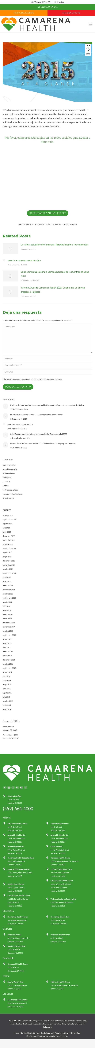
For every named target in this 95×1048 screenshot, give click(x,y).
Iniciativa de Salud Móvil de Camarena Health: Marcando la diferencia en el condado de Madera (47, 405)
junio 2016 (7, 705)
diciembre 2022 (9, 536)
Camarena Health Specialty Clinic (21, 858)
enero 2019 (7, 656)
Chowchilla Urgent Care (60, 917)
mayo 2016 (7, 709)
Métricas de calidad (10, 490)
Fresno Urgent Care (15, 982)
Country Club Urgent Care (61, 869)
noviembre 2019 (9, 627)
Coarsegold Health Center (18, 964)
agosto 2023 (7, 524)
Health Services (33, 1033)
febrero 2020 (8, 614)
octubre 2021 (8, 569)
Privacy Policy (75, 1033)
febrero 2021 (8, 585)
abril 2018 (6, 689)
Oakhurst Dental (14, 935)
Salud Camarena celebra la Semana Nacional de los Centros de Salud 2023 (55, 274)
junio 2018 (7, 680)
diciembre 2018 (9, 660)
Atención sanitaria (10, 469)
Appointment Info (61, 1033)
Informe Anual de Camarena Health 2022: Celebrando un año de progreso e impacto (53, 289)
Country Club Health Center (19, 869)
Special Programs (47, 1033)
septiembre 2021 (9, 573)
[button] (90, 24)
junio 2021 (7, 577)
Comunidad (7, 477)
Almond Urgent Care (16, 846)
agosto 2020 (7, 602)
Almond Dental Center (16, 835)
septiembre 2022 (9, 548)
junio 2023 (7, 532)
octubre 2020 (8, 594)
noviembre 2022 (9, 540)
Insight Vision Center (16, 884)
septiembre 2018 (9, 668)
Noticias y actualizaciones (35, 224)
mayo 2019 (7, 643)
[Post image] (10, 248)
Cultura (5, 486)
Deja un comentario (70, 224)
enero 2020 (7, 618)
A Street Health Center (60, 823)
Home (17, 1033)
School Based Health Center (62, 881)
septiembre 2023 (9, 519)
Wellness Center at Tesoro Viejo (63, 899)
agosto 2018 (7, 672)
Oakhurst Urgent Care (16, 946)
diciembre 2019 (9, 623)
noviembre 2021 (9, 565)
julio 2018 (6, 676)
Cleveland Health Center (60, 858)
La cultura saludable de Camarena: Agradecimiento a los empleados (54, 244)
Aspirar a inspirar (9, 465)
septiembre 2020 (9, 598)
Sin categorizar (8, 498)
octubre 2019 (8, 631)
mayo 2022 (7, 557)
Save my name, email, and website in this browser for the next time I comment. (33, 379)
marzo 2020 (7, 610)
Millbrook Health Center (60, 982)
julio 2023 (6, 528)
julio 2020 (6, 606)
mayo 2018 (7, 684)
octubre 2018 (8, 664)
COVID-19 (6, 481)
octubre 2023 (8, 515)
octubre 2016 (8, 701)
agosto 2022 (7, 552)
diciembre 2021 (9, 561)
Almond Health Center (59, 835)
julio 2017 (6, 697)
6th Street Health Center (17, 823)
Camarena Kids (57, 846)
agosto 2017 (7, 693)
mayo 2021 (7, 581)
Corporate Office (14, 796)
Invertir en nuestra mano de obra (24, 260)
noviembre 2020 (9, 590)
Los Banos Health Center (17, 1000)
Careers (24, 1033)
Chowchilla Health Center (18, 917)
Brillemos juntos (9, 473)
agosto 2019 (7, 639)
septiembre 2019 (9, 635)
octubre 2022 (8, 544)
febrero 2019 (8, 651)
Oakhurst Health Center (60, 935)
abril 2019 (6, 647)
